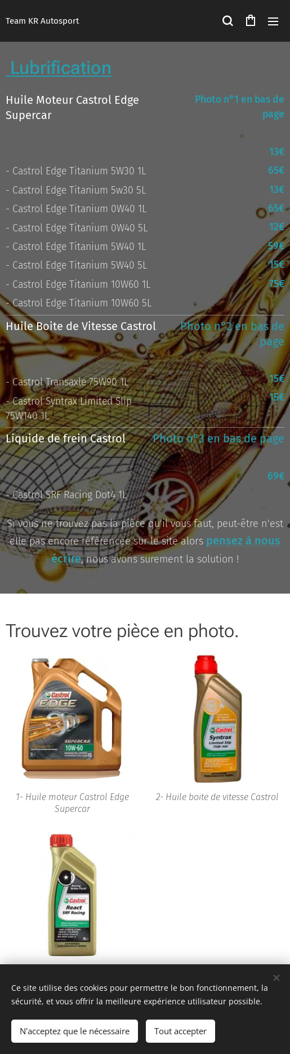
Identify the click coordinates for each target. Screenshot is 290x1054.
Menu (273, 21)
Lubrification (58, 67)
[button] (227, 21)
